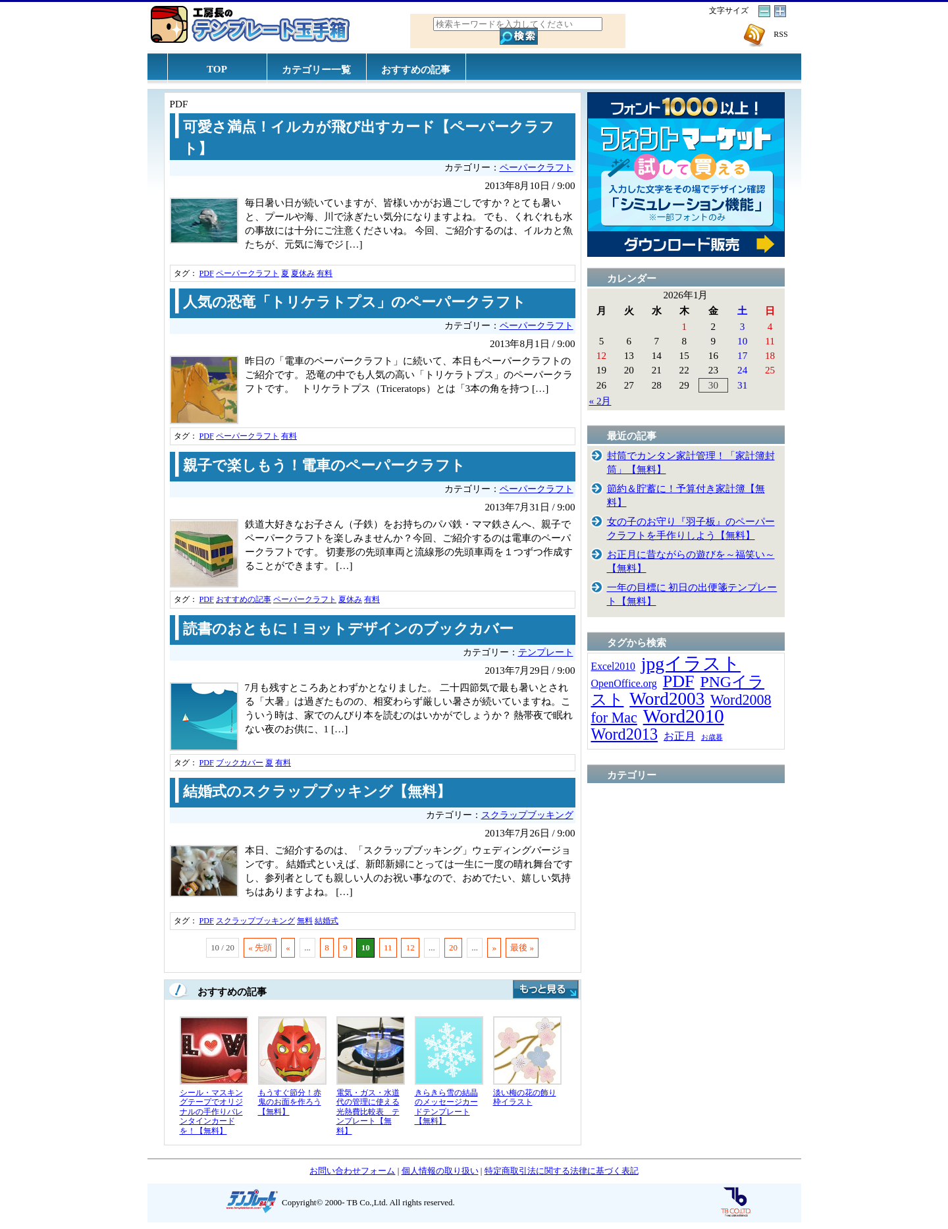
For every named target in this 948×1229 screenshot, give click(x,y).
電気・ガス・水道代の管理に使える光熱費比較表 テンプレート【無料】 (368, 1111)
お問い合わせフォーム (352, 1171)
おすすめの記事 (415, 69)
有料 (324, 273)
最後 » (522, 947)
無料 (305, 920)
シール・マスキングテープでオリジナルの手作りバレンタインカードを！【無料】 (211, 1111)
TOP (217, 68)
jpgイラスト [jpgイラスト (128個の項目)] (691, 663)
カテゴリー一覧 (316, 69)
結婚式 (326, 920)
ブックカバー (239, 762)
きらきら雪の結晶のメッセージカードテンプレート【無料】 (446, 1107)
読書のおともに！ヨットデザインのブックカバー (348, 629)
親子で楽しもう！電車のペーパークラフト (324, 466)
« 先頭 (260, 947)
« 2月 (600, 400)
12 (410, 947)
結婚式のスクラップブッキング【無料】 (317, 792)
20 (453, 947)
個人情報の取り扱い (440, 1171)
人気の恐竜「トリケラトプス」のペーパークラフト (354, 302)
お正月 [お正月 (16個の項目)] (679, 736)
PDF (206, 273)
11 (388, 947)
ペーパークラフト (536, 168)
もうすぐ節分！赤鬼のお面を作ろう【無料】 (289, 1102)
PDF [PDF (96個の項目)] (679, 681)
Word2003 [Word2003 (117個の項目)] (666, 699)
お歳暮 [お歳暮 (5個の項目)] (712, 737)
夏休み (303, 273)
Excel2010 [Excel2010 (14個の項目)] (613, 666)
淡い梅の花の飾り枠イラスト (524, 1097)
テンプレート (545, 652)
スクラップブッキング (527, 815)
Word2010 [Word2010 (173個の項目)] (683, 715)
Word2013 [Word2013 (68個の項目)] (624, 734)
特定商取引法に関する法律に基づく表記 (562, 1171)
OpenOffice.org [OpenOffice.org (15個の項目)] (624, 683)
